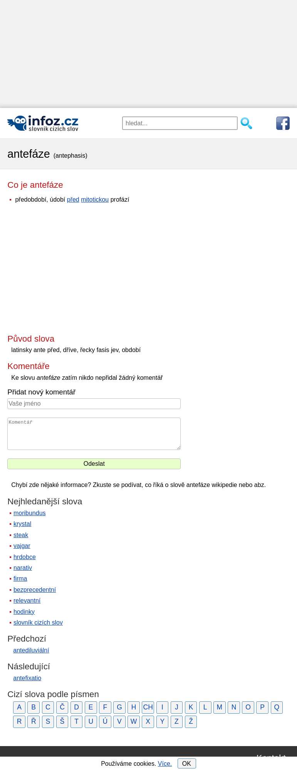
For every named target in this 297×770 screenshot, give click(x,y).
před (73, 199)
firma (20, 578)
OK (186, 763)
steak (20, 535)
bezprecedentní (34, 589)
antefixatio (27, 678)
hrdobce (24, 557)
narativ (22, 567)
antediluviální (31, 650)
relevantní (26, 600)
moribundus (29, 513)
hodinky (24, 611)
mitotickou (95, 199)
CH (148, 707)
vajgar (21, 546)
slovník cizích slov (38, 622)
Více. (165, 763)
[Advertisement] (148, 54)
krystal (22, 524)
